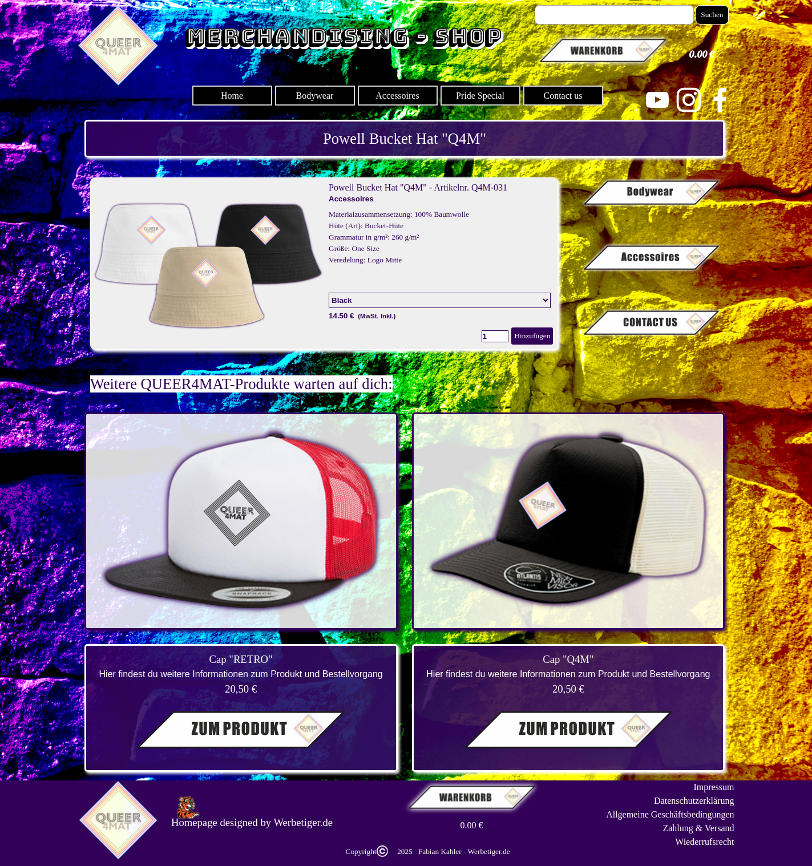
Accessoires (397, 95)
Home (232, 95)
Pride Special (480, 95)
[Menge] (495, 336)
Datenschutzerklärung (694, 801)
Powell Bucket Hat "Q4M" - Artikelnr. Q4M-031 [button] (418, 187)
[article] (324, 263)
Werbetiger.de (303, 822)
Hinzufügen (532, 335)
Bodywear (315, 95)
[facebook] (720, 100)
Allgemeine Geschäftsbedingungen (670, 814)
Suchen (712, 14)
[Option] (440, 300)
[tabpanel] (405, 138)
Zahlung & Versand (698, 828)
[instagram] (688, 100)
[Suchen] (614, 15)
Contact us (563, 95)
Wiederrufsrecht (704, 842)
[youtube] (657, 100)
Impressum (713, 787)
